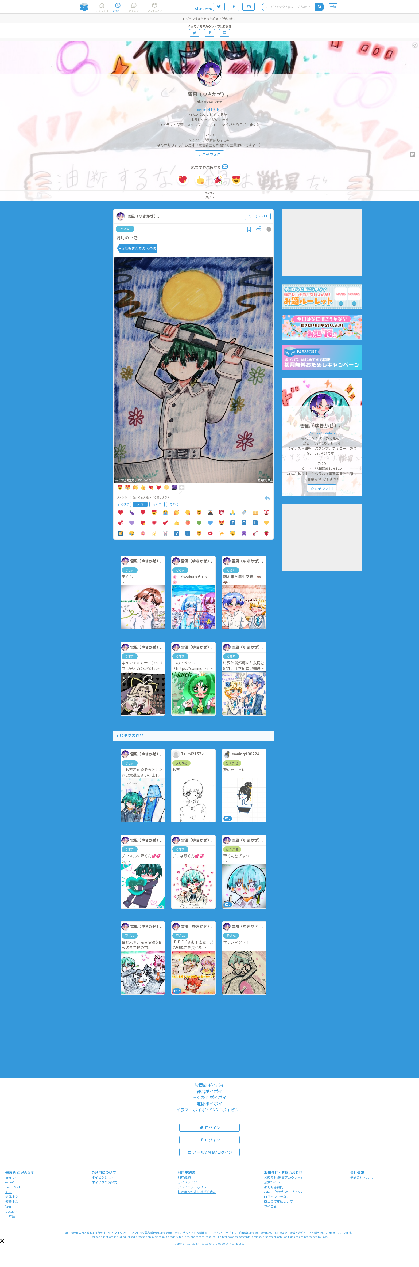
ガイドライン (187, 1182)
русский (11, 1211)
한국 (8, 1192)
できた (125, 228)
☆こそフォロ (209, 154)
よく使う (123, 504)
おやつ (157, 504)
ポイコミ (270, 1206)
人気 (140, 504)
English (10, 1177)
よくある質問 (273, 1187)
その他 (173, 504)
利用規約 (184, 1177)
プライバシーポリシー (194, 1187)
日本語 (10, 1216)
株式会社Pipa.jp (362, 1177)
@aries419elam (211, 102)
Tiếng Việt (12, 1187)
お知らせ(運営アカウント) (283, 1177)
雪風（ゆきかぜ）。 (209, 94)
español (11, 1182)
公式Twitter (273, 1182)
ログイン (209, 1127)
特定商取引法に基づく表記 (197, 1192)
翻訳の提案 (25, 1172)
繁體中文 (11, 1201)
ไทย (8, 1206)
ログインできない (277, 1196)
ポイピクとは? (102, 1177)
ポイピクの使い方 (104, 1182)
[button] (2, 1241)
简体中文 (11, 1196)
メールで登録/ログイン (209, 1152)
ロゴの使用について (278, 1201)
